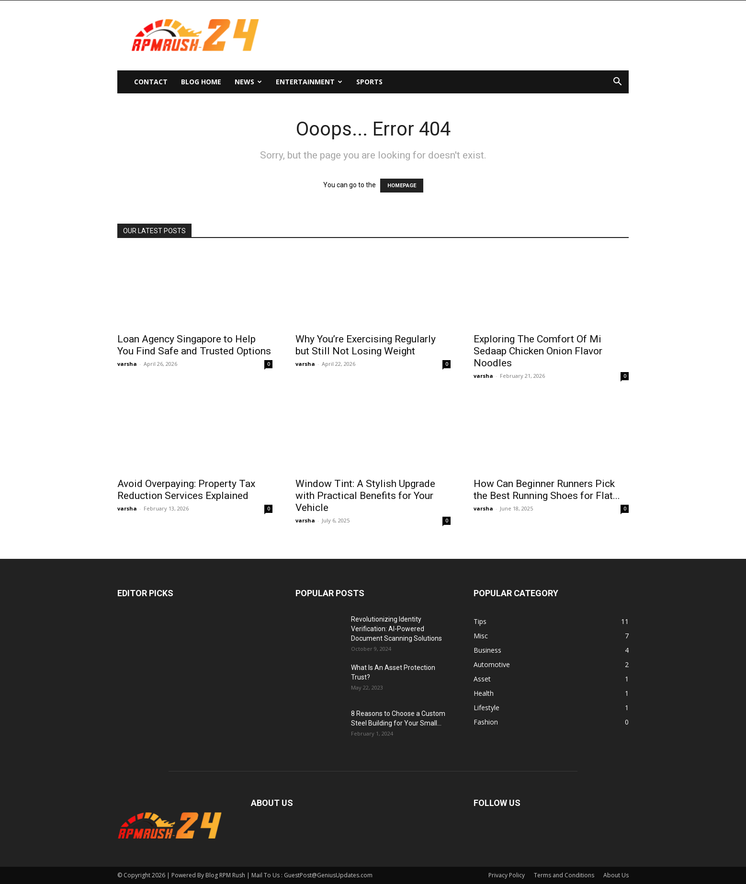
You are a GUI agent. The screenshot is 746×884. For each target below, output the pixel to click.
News (248, 81)
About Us (616, 875)
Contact (151, 81)
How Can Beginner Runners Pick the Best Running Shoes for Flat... (547, 489)
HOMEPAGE (401, 185)
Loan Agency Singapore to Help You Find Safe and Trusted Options (194, 345)
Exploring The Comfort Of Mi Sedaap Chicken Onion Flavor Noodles (538, 351)
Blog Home (201, 81)
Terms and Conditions (564, 875)
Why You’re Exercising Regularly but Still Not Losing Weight (365, 345)
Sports (369, 81)
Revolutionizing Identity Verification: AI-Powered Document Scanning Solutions (396, 628)
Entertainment (309, 81)
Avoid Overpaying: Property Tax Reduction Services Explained (186, 489)
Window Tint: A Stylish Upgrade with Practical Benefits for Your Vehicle (365, 495)
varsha (127, 363)
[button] (617, 82)
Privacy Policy (506, 875)
